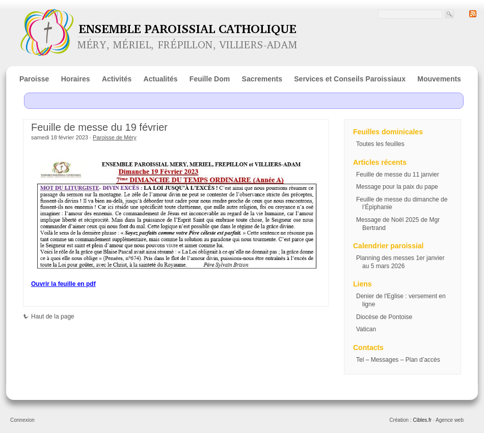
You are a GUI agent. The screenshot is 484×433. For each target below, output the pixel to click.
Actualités (161, 79)
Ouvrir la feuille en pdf (63, 283)
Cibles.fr (422, 420)
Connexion (22, 420)
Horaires (75, 79)
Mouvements (439, 79)
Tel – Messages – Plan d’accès (398, 359)
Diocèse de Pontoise (384, 317)
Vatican (366, 329)
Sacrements (262, 79)
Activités (116, 79)
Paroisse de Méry (115, 137)
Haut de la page (48, 316)
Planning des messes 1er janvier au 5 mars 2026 (400, 262)
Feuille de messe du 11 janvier (397, 174)
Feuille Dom (210, 79)
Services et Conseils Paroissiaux (350, 79)
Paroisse (34, 79)
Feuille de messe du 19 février (99, 127)
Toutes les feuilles (380, 144)
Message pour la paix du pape (397, 186)
